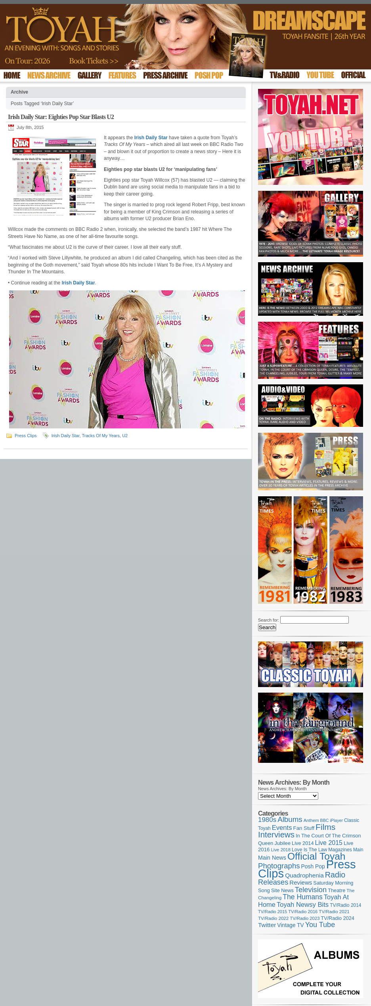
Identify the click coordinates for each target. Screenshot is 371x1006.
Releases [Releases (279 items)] (273, 882)
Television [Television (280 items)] (311, 889)
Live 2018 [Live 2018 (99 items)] (281, 849)
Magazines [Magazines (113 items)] (340, 849)
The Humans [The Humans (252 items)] (302, 897)
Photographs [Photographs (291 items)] (279, 866)
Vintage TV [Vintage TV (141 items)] (290, 925)
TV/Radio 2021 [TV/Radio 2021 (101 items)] (334, 911)
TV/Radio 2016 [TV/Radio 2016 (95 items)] (302, 911)
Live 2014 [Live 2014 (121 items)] (303, 843)
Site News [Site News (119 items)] (282, 890)
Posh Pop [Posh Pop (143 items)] (313, 866)
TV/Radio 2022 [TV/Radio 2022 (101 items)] (273, 918)
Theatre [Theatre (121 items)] (336, 890)
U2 (125, 435)
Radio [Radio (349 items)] (335, 874)
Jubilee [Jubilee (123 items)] (282, 843)
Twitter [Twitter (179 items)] (267, 925)
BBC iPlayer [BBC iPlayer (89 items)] (331, 820)
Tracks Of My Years (101, 435)
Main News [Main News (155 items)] (272, 857)
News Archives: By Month (282, 788)
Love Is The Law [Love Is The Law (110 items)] (309, 849)
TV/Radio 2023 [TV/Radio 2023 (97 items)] (304, 918)
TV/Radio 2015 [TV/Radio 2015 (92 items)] (272, 911)
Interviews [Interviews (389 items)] (276, 834)
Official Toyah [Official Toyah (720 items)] (316, 856)
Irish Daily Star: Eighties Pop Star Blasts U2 (61, 116)
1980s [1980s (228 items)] (267, 820)
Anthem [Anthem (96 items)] (311, 820)
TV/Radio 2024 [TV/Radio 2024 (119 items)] (337, 918)
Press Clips (26, 435)
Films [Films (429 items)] (325, 826)
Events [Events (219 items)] (282, 827)
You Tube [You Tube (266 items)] (320, 925)
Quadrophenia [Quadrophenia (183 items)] (304, 875)
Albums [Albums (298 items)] (289, 819)
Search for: (268, 620)
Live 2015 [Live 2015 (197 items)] (328, 842)
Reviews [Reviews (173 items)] (300, 882)
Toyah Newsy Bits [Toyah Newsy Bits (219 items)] (303, 904)
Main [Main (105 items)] (358, 849)
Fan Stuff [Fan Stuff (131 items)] (304, 828)
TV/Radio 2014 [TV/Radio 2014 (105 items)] (345, 905)
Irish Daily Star (66, 435)
